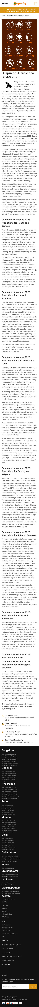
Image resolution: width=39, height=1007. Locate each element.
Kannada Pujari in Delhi (8, 844)
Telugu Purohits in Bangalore (9, 758)
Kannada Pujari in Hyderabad (9, 793)
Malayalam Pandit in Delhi (8, 847)
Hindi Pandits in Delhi (7, 838)
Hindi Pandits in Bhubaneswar (10, 874)
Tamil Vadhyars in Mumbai (9, 822)
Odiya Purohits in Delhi (8, 849)
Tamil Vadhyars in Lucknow (9, 885)
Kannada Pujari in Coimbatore (9, 861)
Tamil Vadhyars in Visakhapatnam (11, 893)
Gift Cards (5, 917)
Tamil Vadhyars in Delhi (8, 840)
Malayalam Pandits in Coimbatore (11, 858)
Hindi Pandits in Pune (7, 805)
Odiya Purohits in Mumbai (8, 832)
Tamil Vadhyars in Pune (8, 807)
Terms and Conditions (10, 933)
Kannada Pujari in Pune (8, 810)
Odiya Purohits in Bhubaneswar (10, 876)
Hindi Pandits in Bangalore (9, 754)
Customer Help (7, 928)
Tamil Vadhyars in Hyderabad (9, 789)
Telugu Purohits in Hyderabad (9, 791)
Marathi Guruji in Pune (7, 812)
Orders (4, 908)
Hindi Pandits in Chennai (8, 771)
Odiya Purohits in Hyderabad (9, 798)
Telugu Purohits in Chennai (9, 775)
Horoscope (9, 15)
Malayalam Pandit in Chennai (9, 781)
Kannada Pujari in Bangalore (9, 759)
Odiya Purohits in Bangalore (9, 765)
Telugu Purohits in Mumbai (9, 824)
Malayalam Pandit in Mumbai (9, 830)
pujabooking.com (8, 960)
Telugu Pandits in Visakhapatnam (10, 891)
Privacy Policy (7, 914)
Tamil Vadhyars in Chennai (9, 773)
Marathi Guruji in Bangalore (9, 761)
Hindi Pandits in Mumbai (8, 821)
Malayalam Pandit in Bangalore (10, 763)
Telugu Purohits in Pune (8, 809)
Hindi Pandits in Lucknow (8, 883)
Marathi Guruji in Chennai (8, 779)
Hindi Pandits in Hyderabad (9, 787)
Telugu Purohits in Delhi (8, 842)
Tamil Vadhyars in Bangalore (9, 756)
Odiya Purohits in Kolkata (8, 899)
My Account (6, 925)
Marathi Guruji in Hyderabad (9, 795)
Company (5, 905)
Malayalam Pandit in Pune (8, 814)
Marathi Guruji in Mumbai (8, 828)
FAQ (3, 936)
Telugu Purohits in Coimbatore (10, 860)
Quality (4, 911)
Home (3, 15)
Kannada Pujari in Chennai (8, 777)
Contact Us (6, 931)
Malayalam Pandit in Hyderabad (10, 797)
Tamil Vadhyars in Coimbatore (10, 856)
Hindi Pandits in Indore (8, 868)
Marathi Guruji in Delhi (8, 846)
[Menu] (5, 3)
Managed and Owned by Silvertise (14, 999)
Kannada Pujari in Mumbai (8, 826)
